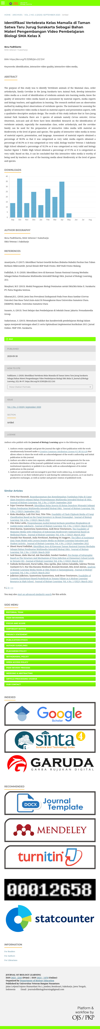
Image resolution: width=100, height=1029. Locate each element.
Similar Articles (13, 490)
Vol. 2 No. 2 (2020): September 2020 (42, 15)
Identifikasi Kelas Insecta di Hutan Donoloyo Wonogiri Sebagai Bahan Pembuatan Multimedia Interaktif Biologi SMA (52, 507)
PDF (10, 339)
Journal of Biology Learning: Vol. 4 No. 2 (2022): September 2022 (58, 543)
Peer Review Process (18, 668)
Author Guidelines (16, 645)
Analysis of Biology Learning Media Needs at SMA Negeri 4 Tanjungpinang (53, 568)
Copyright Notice (16, 629)
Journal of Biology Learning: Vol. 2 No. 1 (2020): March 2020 (49, 551)
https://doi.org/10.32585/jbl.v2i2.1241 (27, 59)
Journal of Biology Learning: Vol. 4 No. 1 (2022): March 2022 (56, 534)
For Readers (9, 951)
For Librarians (10, 960)
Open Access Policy (17, 662)
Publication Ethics (17, 640)
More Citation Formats (19, 387)
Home (7, 15)
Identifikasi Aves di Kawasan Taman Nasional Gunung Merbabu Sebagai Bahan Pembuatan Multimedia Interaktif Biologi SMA (52, 548)
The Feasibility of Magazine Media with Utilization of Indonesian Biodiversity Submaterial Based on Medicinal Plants (50, 531)
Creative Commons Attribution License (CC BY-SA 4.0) (64, 451)
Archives (17, 15)
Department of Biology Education (37, 980)
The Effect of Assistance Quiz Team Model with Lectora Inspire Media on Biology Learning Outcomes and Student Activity (52, 540)
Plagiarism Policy (16, 651)
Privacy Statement (16, 634)
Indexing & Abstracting (19, 673)
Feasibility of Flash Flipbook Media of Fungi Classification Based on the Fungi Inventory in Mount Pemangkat (52, 516)
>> (12, 587)
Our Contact (13, 684)
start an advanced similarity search (35, 594)
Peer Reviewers (15, 618)
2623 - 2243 (16, 977)
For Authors (9, 955)
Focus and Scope (15, 623)
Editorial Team (14, 612)
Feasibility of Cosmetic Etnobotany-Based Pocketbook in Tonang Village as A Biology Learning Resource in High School (50, 578)
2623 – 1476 (42, 977)
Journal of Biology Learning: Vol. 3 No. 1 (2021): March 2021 (64, 526)
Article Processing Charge (21, 679)
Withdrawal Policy (17, 656)
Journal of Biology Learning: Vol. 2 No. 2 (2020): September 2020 (41, 502)
